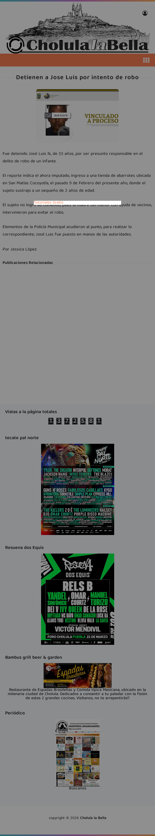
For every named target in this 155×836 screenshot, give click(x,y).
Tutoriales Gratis (48, 202)
